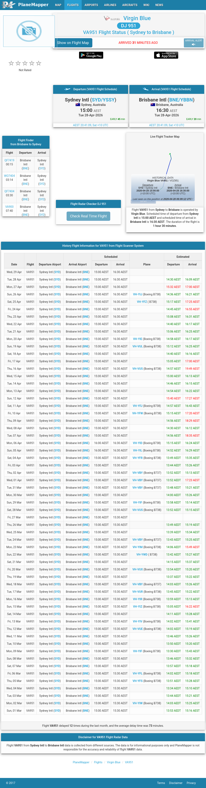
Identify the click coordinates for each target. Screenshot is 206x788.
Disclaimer (178, 783)
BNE (25, 168)
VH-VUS (137, 368)
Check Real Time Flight (88, 216)
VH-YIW (138, 703)
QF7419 (9, 160)
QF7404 (9, 191)
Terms (163, 783)
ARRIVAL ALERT (193, 42)
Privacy (193, 783)
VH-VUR (137, 591)
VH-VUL (138, 346)
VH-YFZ (142, 301)
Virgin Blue (137, 18)
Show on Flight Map (73, 43)
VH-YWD (141, 554)
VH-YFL (137, 673)
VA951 (129, 762)
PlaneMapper (81, 762)
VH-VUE (138, 628)
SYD (41, 168)
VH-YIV (137, 621)
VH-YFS (138, 681)
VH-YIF (137, 502)
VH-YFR (138, 457)
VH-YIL (137, 450)
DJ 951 (128, 26)
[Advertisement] (129, 72)
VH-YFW (137, 413)
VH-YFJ (137, 405)
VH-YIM (138, 547)
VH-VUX (137, 569)
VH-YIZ (137, 606)
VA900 (9, 206)
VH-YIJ (137, 294)
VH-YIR (137, 599)
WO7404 (9, 175)
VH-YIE (137, 339)
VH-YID (137, 443)
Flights (98, 762)
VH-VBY (138, 472)
